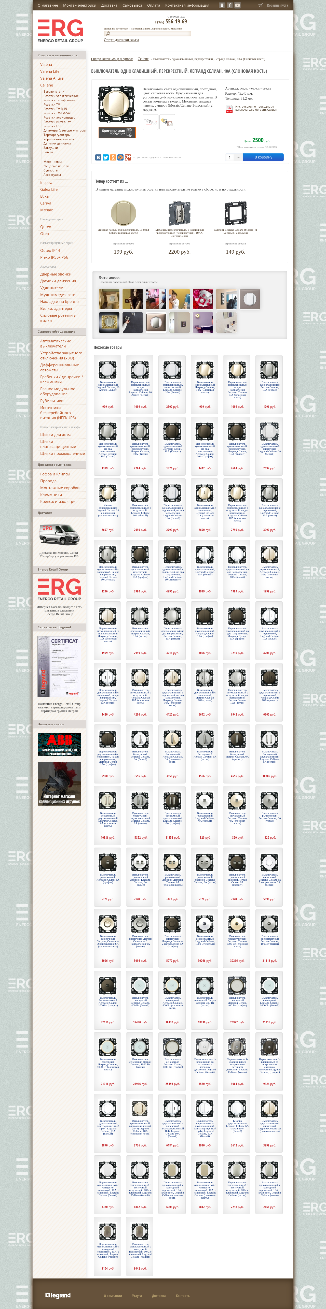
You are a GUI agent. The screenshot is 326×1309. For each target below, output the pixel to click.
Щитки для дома (55, 434)
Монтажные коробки (60, 487)
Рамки (48, 152)
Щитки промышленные (62, 453)
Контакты (183, 1295)
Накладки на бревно (59, 301)
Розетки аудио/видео (59, 117)
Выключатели (54, 91)
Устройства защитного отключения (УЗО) (61, 355)
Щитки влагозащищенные (58, 444)
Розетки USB (53, 126)
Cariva (45, 203)
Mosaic (46, 209)
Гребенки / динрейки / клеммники (61, 379)
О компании (113, 1295)
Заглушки (51, 148)
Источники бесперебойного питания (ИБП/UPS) (58, 412)
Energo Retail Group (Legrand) (112, 59)
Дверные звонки (56, 274)
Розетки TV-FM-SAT (58, 113)
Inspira (46, 182)
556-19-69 (171, 21)
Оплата (153, 5)
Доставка (109, 5)
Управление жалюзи (59, 139)
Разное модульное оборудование (57, 391)
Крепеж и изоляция (58, 501)
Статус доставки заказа (121, 40)
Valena (46, 64)
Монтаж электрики (79, 5)
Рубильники (52, 400)
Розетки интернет (57, 122)
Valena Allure (51, 78)
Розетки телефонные (59, 100)
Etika (44, 196)
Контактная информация (187, 5)
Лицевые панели (56, 166)
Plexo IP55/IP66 (54, 257)
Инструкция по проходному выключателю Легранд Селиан (256, 108)
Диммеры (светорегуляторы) (65, 130)
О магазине (48, 5)
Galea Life (49, 189)
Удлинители (51, 287)
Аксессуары (52, 174)
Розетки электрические (61, 96)
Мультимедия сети (58, 294)
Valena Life (49, 71)
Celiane (46, 85)
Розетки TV (52, 104)
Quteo (45, 226)
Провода (48, 480)
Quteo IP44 (50, 250)
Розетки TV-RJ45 (55, 109)
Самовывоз (132, 5)
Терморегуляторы (57, 135)
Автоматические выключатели (55, 343)
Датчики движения (58, 143)
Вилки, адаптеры (56, 308)
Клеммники (51, 494)
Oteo (44, 233)
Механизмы (53, 161)
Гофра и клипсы (55, 473)
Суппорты (51, 170)
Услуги (137, 1295)
